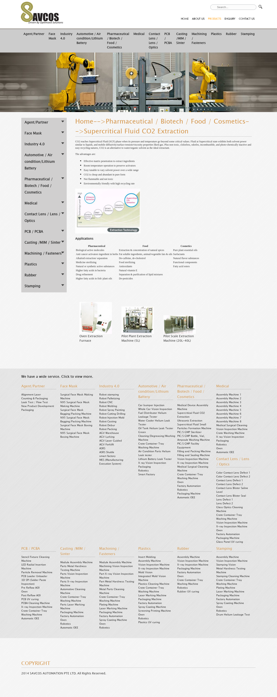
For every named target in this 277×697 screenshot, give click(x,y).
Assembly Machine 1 (228, 395)
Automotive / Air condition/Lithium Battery (89, 38)
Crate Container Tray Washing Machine (151, 445)
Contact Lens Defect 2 (229, 484)
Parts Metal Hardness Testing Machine (73, 568)
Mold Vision (145, 572)
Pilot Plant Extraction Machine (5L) (136, 338)
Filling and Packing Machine (194, 451)
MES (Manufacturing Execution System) (111, 462)
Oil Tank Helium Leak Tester (155, 428)
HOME (185, 18)
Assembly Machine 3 (228, 402)
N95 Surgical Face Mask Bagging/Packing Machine (75, 419)
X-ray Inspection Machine (192, 463)
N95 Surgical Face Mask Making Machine (74, 404)
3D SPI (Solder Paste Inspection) (33, 582)
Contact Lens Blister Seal (231, 496)
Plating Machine (108, 605)
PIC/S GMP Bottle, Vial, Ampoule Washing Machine (193, 438)
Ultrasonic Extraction (189, 421)
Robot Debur (107, 425)
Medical (138, 34)
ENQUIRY (230, 18)
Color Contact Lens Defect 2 (233, 476)
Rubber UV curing (188, 591)
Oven (180, 482)
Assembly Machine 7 (228, 418)
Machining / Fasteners (43, 253)
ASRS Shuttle (106, 452)
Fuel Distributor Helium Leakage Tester (152, 415)
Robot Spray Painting (112, 410)
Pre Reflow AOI (30, 588)
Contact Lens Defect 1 (229, 480)
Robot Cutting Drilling (112, 414)
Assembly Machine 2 (228, 398)
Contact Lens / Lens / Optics (154, 41)
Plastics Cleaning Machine (153, 584)
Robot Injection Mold (111, 418)
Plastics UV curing (149, 622)
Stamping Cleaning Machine (233, 576)
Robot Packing (108, 429)
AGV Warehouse (109, 433)
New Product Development (37, 406)
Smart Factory (146, 474)
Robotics (143, 470)
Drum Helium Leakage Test (233, 615)
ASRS (102, 448)
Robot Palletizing (109, 398)
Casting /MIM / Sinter (181, 38)
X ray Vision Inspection (152, 463)
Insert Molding (147, 557)
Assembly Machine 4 (228, 406)
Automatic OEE (186, 497)
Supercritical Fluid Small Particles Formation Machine (194, 426)
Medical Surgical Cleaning (231, 425)
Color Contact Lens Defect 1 (233, 473)
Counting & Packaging (34, 398)
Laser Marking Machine (113, 608)
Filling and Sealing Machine (193, 455)
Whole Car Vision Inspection (155, 409)
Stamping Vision (226, 565)
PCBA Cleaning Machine (35, 603)
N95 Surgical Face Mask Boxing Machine (74, 435)
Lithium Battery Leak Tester (155, 459)
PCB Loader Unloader (34, 576)
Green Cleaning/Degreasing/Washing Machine (156, 436)
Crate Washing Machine (230, 433)
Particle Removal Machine (36, 572)
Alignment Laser (31, 395)
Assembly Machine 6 (228, 414)
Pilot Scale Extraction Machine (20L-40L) (178, 338)
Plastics (216, 34)
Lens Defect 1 (224, 500)
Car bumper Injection (151, 405)
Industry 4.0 (35, 144)
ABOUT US (198, 18)
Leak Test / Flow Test (34, 402)
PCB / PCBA (34, 231)
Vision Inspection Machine (193, 459)
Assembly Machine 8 (228, 421)
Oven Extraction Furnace (91, 338)
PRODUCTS (214, 18)
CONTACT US (247, 18)
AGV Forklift (106, 444)
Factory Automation (189, 486)
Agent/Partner (33, 34)
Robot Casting (107, 421)
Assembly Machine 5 (228, 410)
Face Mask (52, 36)
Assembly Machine (149, 561)
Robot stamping (109, 395)
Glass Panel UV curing (229, 542)
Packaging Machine (189, 494)
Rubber (231, 34)
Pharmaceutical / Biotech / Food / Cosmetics (39, 185)
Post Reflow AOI (30, 595)
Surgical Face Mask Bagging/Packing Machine (75, 412)
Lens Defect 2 (224, 503)
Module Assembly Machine (76, 562)
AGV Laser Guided (110, 441)
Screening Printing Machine (154, 611)
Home (84, 121)
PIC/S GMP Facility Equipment (188, 445)
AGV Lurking (106, 437)
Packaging (27, 410)
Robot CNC (106, 402)
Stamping (248, 34)
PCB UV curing (30, 599)
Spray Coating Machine (113, 620)
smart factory (107, 456)
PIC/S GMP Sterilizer (189, 432)
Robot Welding (108, 406)
